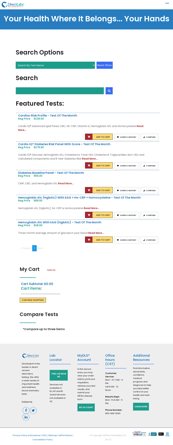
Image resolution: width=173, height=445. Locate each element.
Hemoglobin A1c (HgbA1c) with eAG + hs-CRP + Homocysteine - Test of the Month (79, 197)
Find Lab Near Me (58, 375)
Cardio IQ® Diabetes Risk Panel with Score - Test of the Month (64, 144)
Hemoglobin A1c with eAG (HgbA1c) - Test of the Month (59, 222)
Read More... (90, 158)
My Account (86, 407)
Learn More (141, 406)
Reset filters (104, 65)
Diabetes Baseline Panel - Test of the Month (51, 173)
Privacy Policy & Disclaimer (27, 435)
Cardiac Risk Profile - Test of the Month (47, 115)
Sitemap (52, 435)
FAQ (44, 435)
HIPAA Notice (65, 435)
